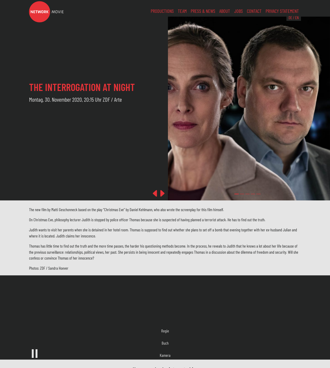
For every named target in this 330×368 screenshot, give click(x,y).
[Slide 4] (258, 194)
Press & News (203, 11)
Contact (254, 11)
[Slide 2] (247, 194)
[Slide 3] (253, 194)
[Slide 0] (236, 194)
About (224, 11)
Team (182, 11)
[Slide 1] (242, 194)
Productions (162, 11)
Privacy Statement (282, 11)
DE (290, 17)
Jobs (238, 11)
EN (297, 17)
